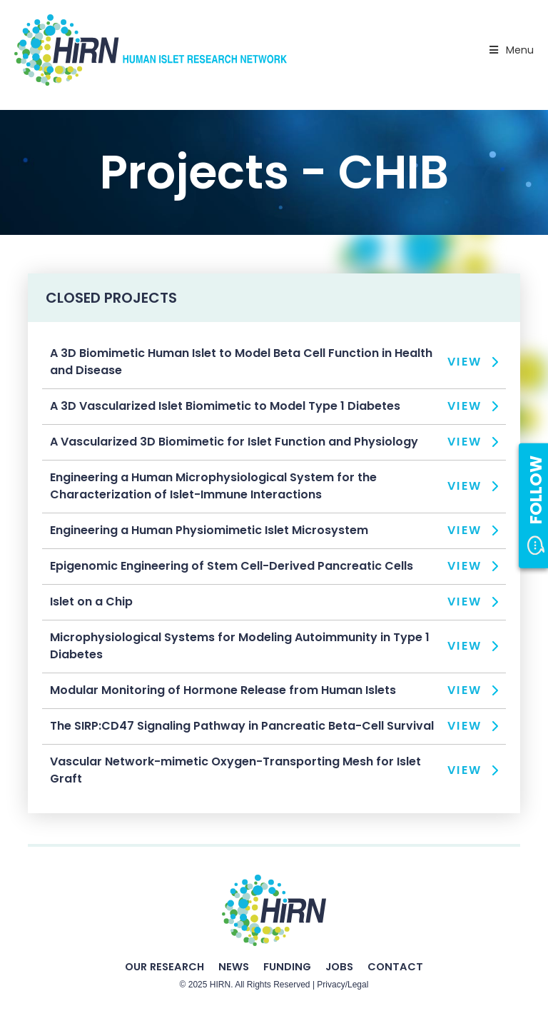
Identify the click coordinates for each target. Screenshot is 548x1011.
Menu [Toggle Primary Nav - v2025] (510, 50)
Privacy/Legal (342, 985)
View (464, 361)
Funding (287, 967)
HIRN (220, 985)
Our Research (164, 967)
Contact (395, 967)
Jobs (339, 967)
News (233, 967)
